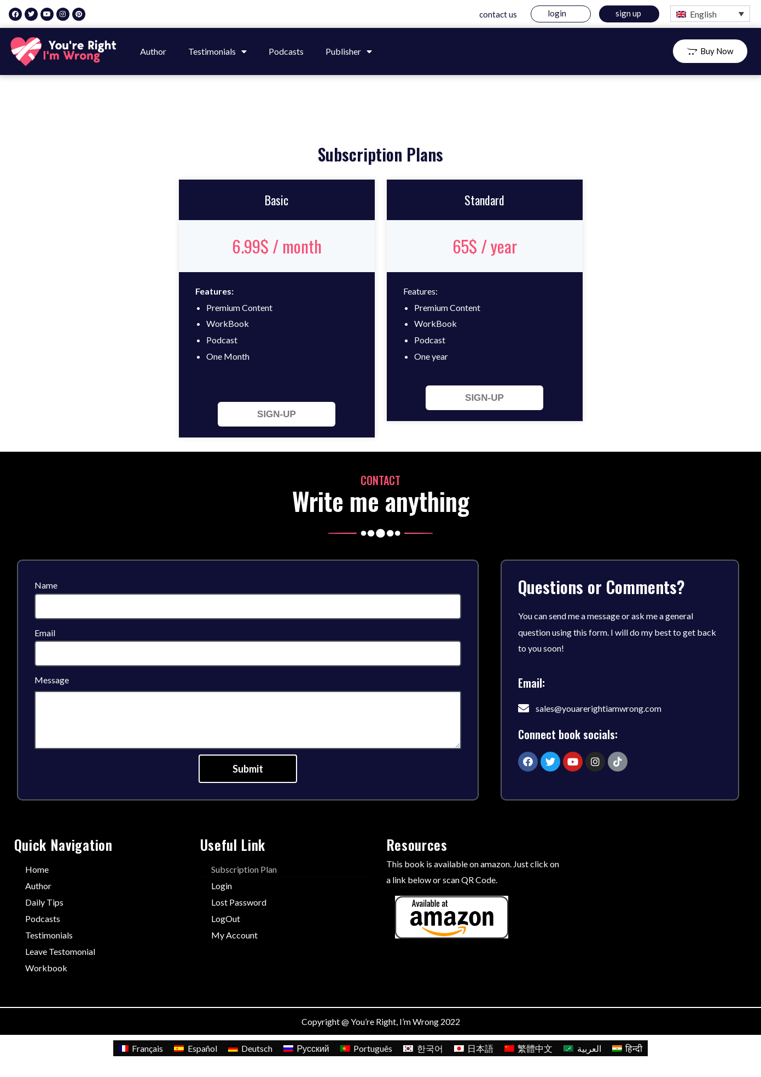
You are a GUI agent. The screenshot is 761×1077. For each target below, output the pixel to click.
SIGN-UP (276, 414)
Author (153, 51)
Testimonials (217, 51)
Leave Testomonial (60, 951)
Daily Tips (44, 902)
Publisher (349, 51)
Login (557, 13)
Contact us (498, 14)
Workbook (46, 968)
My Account (234, 935)
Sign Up (628, 13)
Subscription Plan (244, 869)
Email (44, 632)
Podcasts (286, 51)
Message (51, 680)
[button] (710, 51)
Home (37, 869)
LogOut (225, 918)
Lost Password (238, 902)
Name (45, 585)
